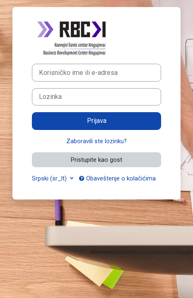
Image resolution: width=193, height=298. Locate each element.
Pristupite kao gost (96, 159)
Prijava (96, 121)
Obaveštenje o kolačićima (117, 178)
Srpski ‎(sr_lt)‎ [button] (50, 178)
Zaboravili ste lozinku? (96, 141)
